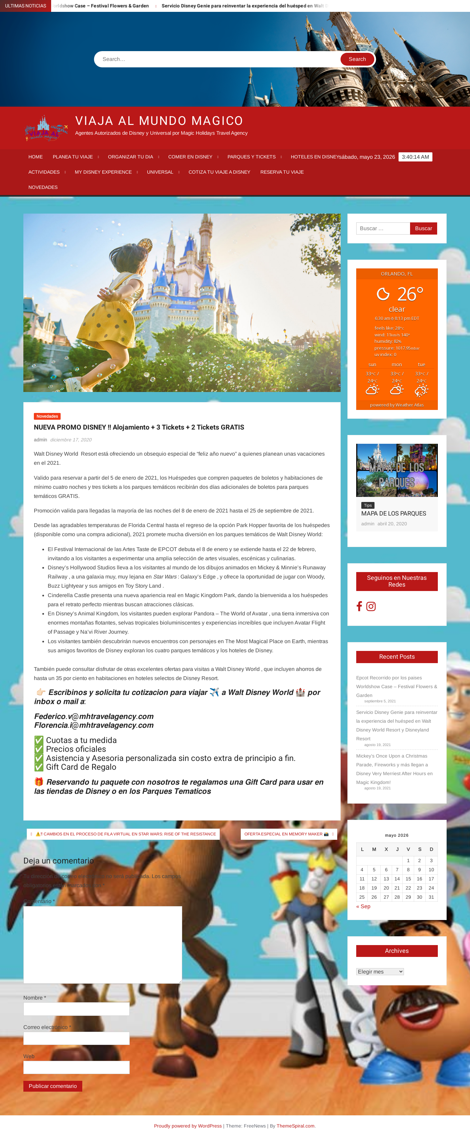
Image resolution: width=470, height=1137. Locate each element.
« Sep (363, 906)
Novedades (43, 187)
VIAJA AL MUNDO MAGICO (159, 121)
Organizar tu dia (130, 156)
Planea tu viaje (73, 156)
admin (40, 439)
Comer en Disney (190, 156)
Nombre (34, 998)
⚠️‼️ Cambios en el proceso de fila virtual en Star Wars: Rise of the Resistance (126, 834)
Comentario (39, 901)
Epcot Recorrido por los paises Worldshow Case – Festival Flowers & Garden (396, 686)
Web (29, 1056)
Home (35, 156)
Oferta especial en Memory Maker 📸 (286, 834)
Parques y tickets (252, 156)
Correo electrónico (47, 1027)
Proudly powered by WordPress (188, 1126)
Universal (160, 172)
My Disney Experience (103, 172)
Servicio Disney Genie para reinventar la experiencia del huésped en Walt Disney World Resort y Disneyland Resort (298, 5)
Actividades (44, 172)
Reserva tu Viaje (282, 172)
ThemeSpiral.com (296, 1126)
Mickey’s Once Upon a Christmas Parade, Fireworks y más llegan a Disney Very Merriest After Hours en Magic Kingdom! (394, 769)
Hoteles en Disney (315, 156)
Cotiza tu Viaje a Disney (219, 172)
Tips (368, 505)
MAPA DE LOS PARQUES (393, 513)
